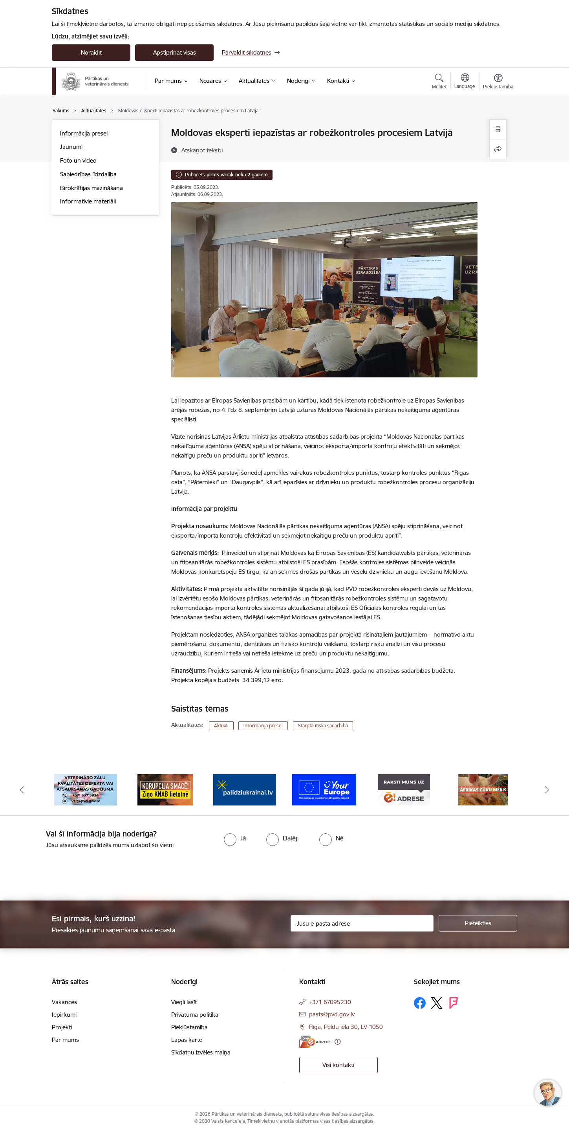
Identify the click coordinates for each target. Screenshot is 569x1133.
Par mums (65, 1039)
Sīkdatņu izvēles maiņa (201, 1052)
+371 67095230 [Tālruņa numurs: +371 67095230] (330, 1002)
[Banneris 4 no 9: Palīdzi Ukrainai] (244, 789)
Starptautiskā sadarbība (323, 725)
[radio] (235, 838)
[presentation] (65, 871)
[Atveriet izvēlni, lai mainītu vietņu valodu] (464, 82)
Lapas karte (186, 1039)
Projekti (62, 1027)
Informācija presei (84, 133)
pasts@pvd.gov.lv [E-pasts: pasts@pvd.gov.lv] (332, 1014)
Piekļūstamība (189, 1027)
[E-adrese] (315, 1041)
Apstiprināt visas (174, 52)
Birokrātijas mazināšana (91, 188)
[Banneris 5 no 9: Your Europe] (324, 789)
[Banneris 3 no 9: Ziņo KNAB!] (165, 789)
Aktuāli (221, 725)
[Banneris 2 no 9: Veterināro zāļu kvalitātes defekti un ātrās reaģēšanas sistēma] (85, 789)
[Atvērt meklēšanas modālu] (439, 82)
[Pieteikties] (478, 923)
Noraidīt (91, 52)
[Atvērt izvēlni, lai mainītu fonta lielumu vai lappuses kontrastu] (498, 82)
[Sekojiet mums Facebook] (420, 1003)
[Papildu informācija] (337, 1042)
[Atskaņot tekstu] (202, 150)
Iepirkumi (64, 1014)
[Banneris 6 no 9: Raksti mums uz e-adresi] (404, 789)
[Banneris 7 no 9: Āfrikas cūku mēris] (483, 789)
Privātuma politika (194, 1014)
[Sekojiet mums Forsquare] (453, 1003)
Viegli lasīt (184, 1002)
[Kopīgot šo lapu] (498, 149)
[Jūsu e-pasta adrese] (362, 923)
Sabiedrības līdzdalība (88, 174)
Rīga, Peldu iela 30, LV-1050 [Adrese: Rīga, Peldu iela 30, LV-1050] (346, 1026)
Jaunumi (71, 146)
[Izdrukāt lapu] (498, 129)
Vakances (64, 1002)
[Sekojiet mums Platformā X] (437, 1003)
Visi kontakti (338, 1065)
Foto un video (78, 160)
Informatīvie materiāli (88, 201)
